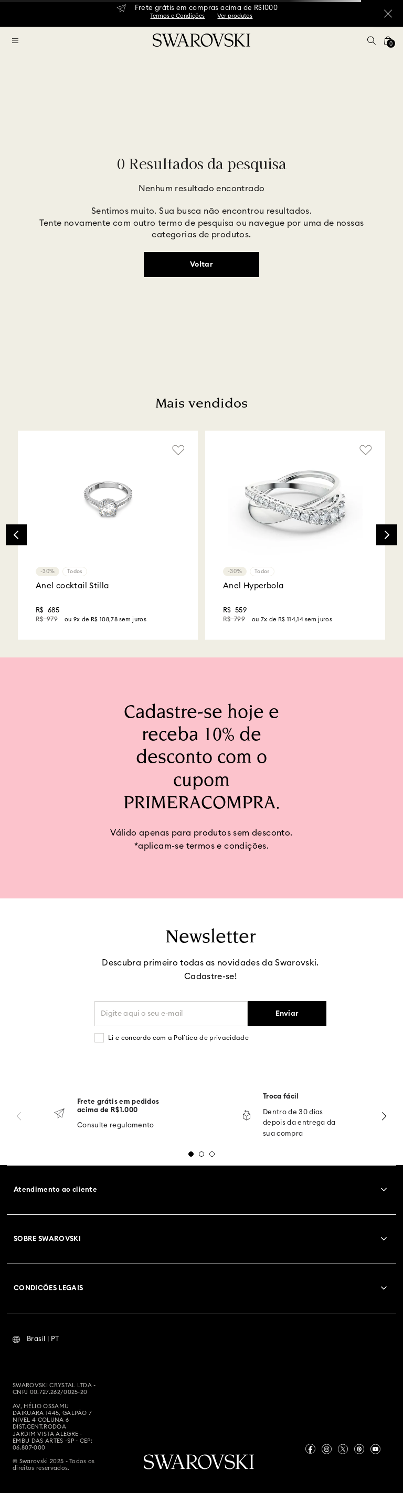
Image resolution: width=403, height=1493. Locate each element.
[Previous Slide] (16, 534)
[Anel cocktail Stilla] (108, 535)
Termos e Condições (177, 16)
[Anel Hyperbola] (295, 535)
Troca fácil (281, 1096)
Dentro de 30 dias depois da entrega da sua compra (299, 1123)
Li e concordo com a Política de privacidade (178, 1038)
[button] (371, 40)
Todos (74, 571)
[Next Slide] (386, 534)
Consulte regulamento (115, 1125)
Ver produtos (234, 16)
